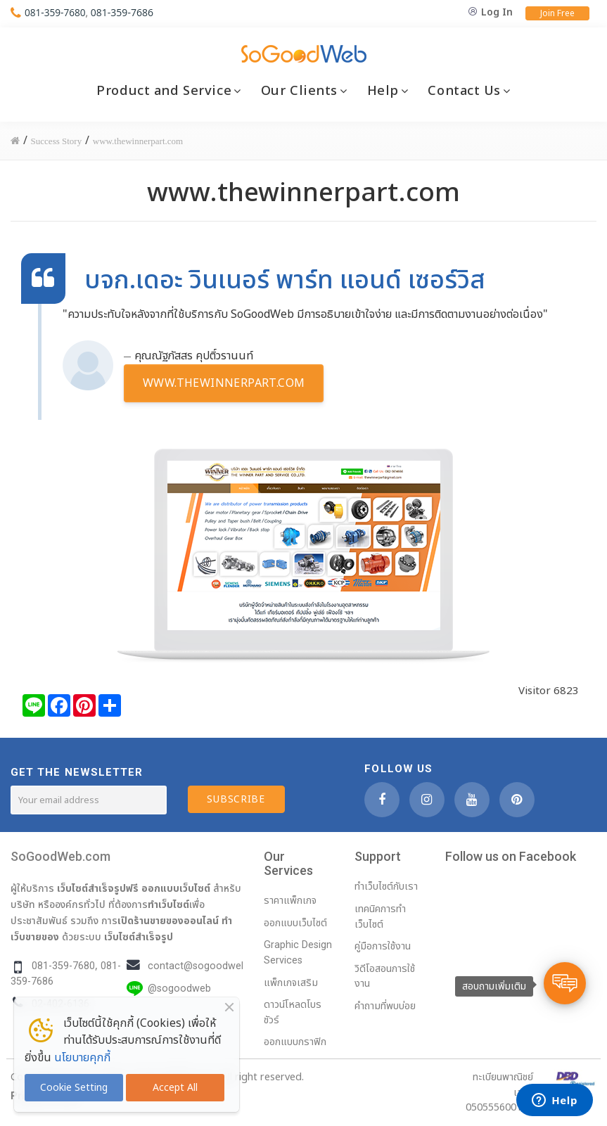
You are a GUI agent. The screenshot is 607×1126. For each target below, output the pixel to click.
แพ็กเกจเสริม (291, 983)
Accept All (175, 1087)
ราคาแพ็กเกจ (290, 901)
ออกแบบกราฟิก (295, 1042)
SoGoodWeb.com (60, 856)
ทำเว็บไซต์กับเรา (386, 887)
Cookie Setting (74, 1087)
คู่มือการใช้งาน (382, 946)
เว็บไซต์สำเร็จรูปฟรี (98, 888)
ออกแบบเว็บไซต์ (175, 888)
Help (383, 91)
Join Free (557, 13)
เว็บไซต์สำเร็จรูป (138, 936)
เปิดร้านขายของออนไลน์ (168, 920)
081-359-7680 (56, 12)
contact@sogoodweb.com (209, 966)
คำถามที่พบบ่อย (385, 1006)
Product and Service (163, 91)
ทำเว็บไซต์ (168, 904)
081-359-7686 (123, 12)
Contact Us (464, 91)
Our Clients (299, 91)
